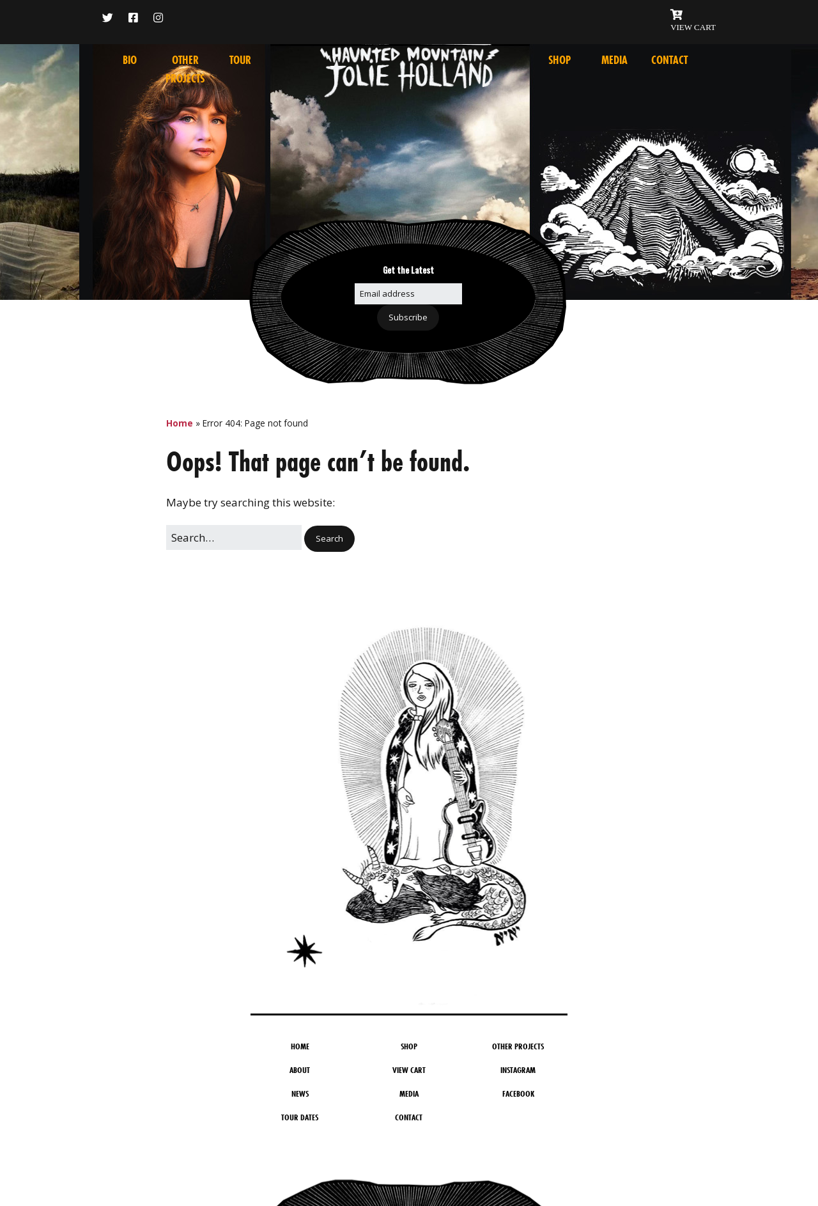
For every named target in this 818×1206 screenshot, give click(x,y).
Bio (130, 60)
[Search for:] (234, 537)
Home (179, 423)
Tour (240, 60)
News (300, 1093)
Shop (559, 60)
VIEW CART (693, 27)
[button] (329, 539)
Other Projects (518, 1046)
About (299, 1070)
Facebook (518, 1093)
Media (614, 60)
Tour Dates (299, 1117)
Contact (669, 60)
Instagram (518, 1070)
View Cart (409, 1070)
